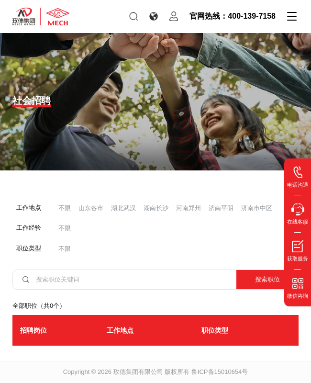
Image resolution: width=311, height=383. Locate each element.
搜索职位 (267, 279)
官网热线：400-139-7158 (232, 16)
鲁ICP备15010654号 (219, 371)
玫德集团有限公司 (138, 371)
